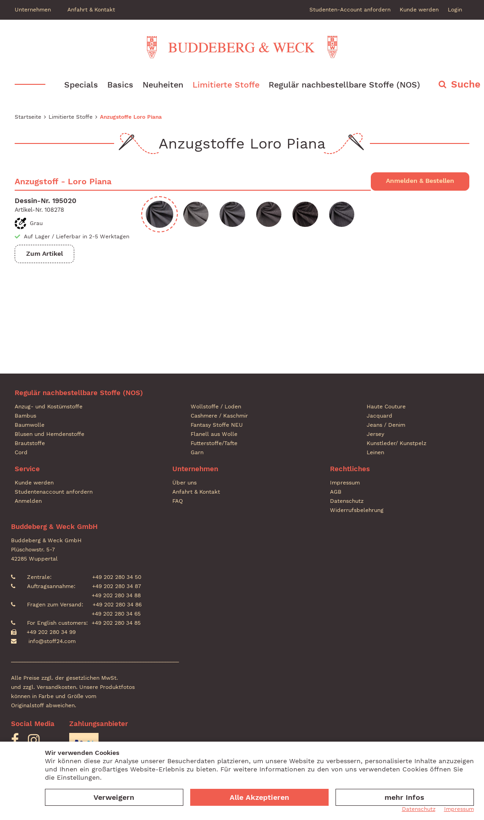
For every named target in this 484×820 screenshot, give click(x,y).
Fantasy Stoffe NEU (217, 425)
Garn (197, 452)
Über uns (184, 482)
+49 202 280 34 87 (115, 586)
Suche (465, 84)
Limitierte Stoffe (225, 84)
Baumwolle (29, 425)
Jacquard (379, 416)
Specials (81, 84)
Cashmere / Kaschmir (219, 416)
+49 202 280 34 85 (116, 623)
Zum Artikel (44, 253)
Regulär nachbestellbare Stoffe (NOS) (344, 84)
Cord (21, 452)
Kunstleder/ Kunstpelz (396, 443)
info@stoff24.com (52, 641)
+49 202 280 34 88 (115, 595)
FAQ (177, 501)
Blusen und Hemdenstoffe (49, 434)
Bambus (25, 416)
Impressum (345, 482)
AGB (335, 492)
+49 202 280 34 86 (116, 604)
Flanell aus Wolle (214, 434)
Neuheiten (163, 84)
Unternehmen (33, 9)
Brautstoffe (30, 443)
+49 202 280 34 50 (115, 577)
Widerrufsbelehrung (357, 510)
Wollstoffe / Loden (216, 406)
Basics (120, 84)
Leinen (375, 452)
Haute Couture (386, 406)
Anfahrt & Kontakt (91, 9)
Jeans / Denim (386, 425)
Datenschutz (346, 501)
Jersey (375, 434)
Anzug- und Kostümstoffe (48, 406)
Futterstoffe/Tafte (214, 443)
